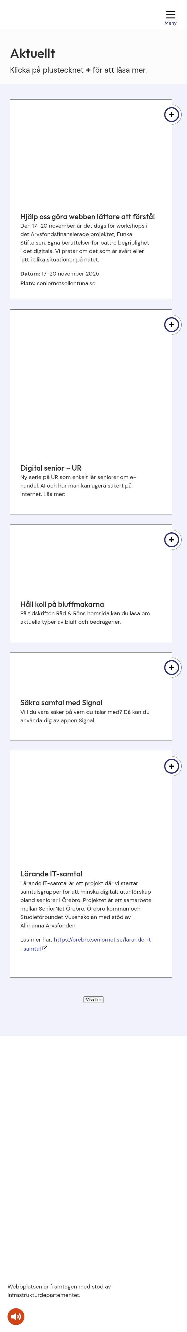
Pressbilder (22, 1177)
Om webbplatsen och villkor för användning (64, 1163)
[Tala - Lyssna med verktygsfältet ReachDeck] (16, 1316)
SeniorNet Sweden (32, 1149)
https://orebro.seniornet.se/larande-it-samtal (85, 944)
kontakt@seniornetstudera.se (46, 1086)
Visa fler (93, 999)
